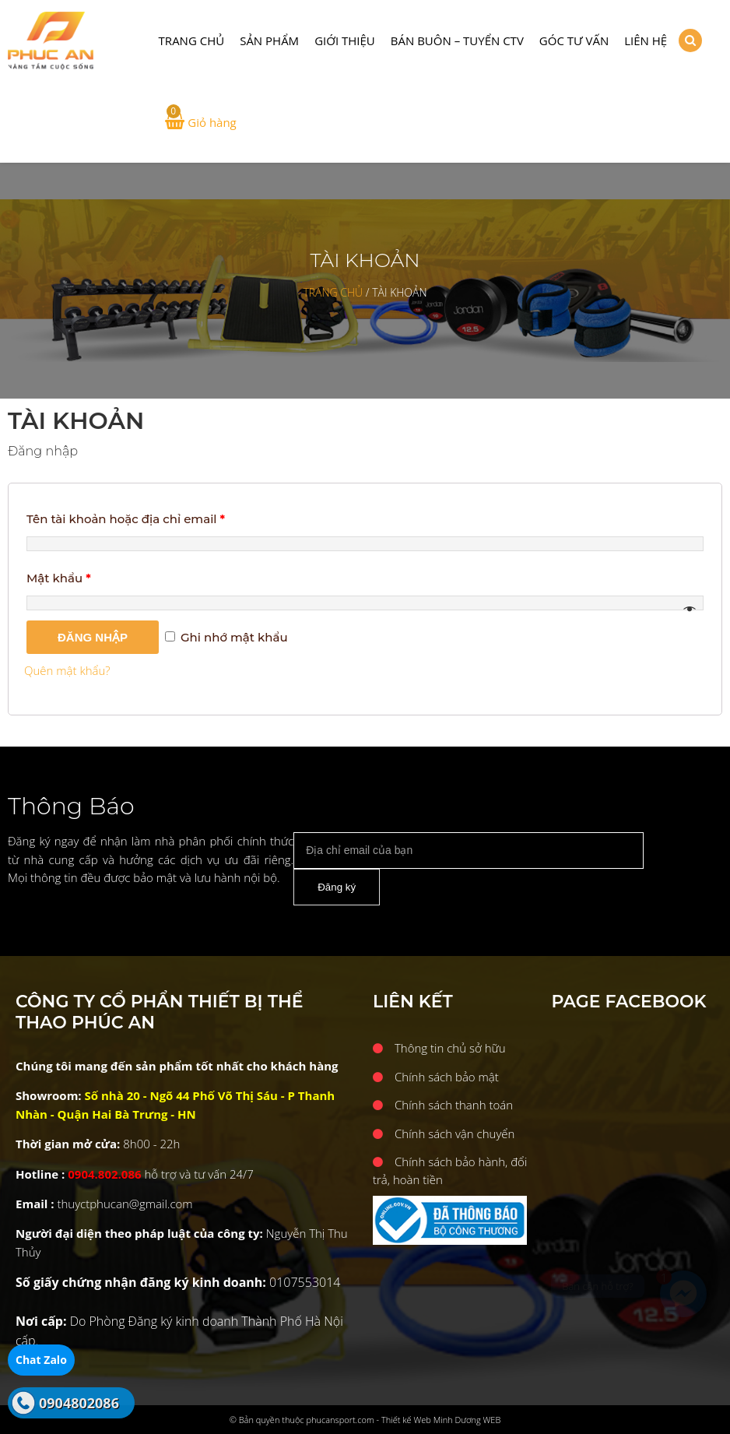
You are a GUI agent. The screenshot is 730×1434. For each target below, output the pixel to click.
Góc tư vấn (574, 40)
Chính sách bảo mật (447, 1076)
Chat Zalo (41, 1359)
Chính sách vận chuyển (454, 1133)
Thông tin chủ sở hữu (450, 1048)
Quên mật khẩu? (67, 670)
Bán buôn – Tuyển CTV (457, 40)
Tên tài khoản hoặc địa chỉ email (125, 518)
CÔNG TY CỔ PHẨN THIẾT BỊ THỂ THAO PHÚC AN (74, 41)
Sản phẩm (269, 40)
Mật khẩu (58, 578)
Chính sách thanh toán (454, 1104)
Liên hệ (645, 40)
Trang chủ (192, 40)
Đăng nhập (93, 637)
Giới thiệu (344, 40)
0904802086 (79, 1403)
